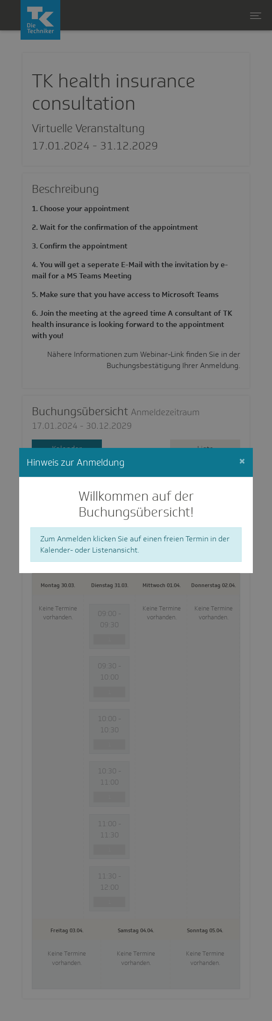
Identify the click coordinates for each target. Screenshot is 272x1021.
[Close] (242, 461)
